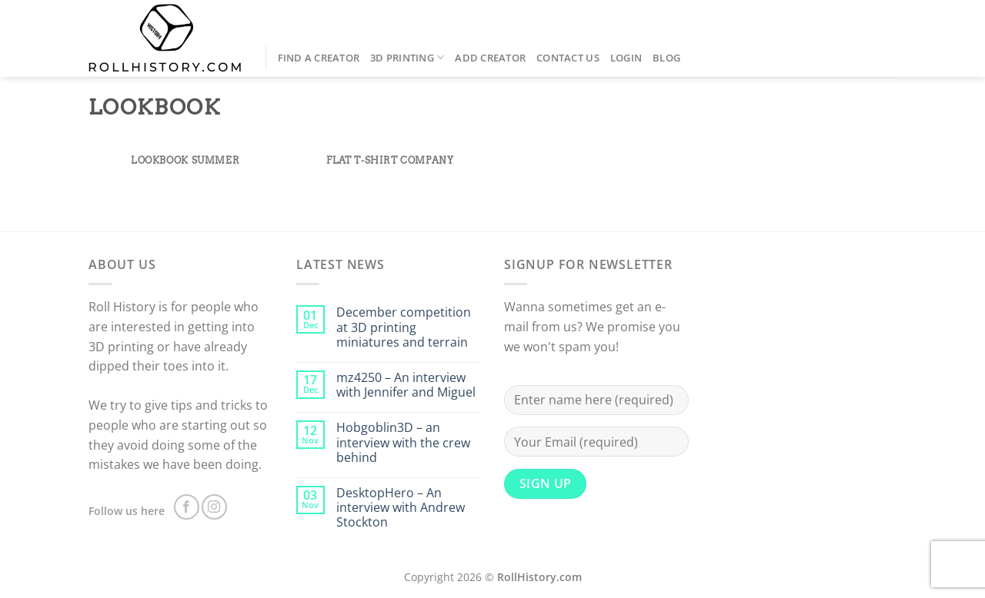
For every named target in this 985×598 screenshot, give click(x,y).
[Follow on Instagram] (214, 507)
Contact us (567, 58)
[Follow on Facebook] (186, 507)
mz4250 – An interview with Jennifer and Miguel (406, 385)
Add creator (490, 58)
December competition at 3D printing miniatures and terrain (403, 327)
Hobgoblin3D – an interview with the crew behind (403, 442)
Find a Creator (319, 58)
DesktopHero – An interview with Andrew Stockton (400, 508)
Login (626, 58)
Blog (666, 58)
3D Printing (407, 57)
